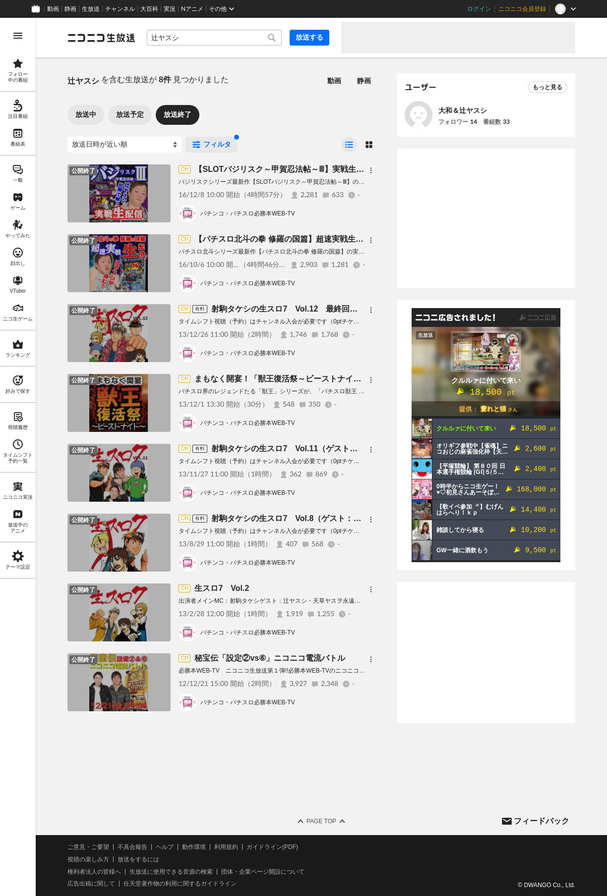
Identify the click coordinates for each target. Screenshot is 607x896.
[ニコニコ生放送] (101, 37)
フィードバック (541, 821)
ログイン (479, 9)
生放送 (91, 9)
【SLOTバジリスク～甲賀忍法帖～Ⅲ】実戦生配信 (283, 169)
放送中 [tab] (85, 114)
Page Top (321, 821)
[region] (18, 457)
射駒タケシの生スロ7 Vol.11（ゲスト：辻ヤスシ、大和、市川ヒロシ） (340, 448)
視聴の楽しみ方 (88, 859)
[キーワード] (214, 38)
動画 (53, 9)
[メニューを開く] (18, 36)
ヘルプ (165, 847)
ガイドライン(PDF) (272, 847)
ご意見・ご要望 (88, 846)
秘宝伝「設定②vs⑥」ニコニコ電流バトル (269, 658)
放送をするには (138, 859)
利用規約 (226, 847)
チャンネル (120, 9)
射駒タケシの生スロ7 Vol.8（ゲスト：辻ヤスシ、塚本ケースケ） (329, 518)
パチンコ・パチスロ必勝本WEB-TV (247, 213)
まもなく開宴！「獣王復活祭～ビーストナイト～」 (285, 378)
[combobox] (214, 38)
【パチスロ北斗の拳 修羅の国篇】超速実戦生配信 (282, 239)
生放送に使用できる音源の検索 (171, 872)
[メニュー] (371, 170)
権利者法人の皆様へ (94, 871)
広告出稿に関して (91, 883)
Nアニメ (192, 9)
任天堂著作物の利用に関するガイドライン (180, 884)
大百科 (149, 9)
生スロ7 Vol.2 (221, 588)
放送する (309, 37)
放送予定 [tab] (130, 114)
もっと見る (547, 87)
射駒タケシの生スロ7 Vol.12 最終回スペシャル (300, 309)
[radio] (349, 145)
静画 (70, 9)
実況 (170, 9)
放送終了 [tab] (177, 114)
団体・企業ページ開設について (262, 872)
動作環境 (194, 847)
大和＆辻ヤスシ (462, 110)
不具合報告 (132, 847)
